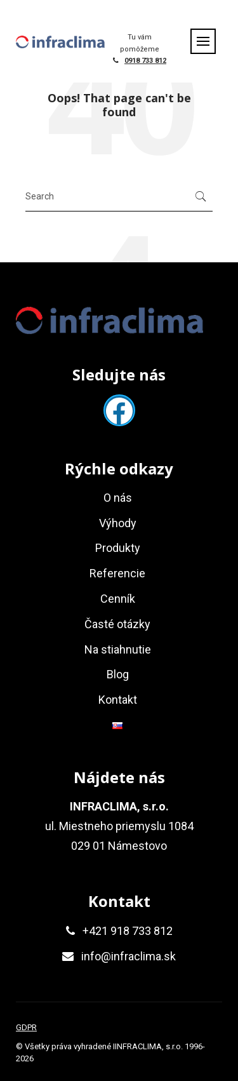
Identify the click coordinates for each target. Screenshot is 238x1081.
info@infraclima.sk (128, 956)
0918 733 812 (145, 61)
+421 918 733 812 (128, 930)
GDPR (26, 1027)
